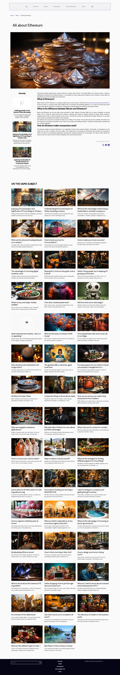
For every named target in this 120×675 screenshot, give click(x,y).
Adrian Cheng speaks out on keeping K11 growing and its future (92, 272)
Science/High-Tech (71, 6)
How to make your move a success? (91, 240)
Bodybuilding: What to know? (22, 552)
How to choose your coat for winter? (25, 458)
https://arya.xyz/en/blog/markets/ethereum (98, 102)
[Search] (26, 662)
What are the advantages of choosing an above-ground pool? (93, 522)
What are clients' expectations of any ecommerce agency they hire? (58, 522)
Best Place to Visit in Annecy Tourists (58, 646)
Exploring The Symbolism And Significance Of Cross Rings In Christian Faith (22, 136)
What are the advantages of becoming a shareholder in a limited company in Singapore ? (92, 211)
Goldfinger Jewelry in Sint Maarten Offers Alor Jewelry (22, 111)
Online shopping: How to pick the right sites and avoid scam (58, 584)
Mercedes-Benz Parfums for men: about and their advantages (59, 428)
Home (12, 15)
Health (45, 6)
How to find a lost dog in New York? (58, 552)
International (56, 6)
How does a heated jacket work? (56, 302)
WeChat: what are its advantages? (90, 302)
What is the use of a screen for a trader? (92, 427)
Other (83, 6)
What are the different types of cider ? (25, 646)
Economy (35, 6)
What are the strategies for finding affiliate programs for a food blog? (90, 459)
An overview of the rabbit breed (23, 615)
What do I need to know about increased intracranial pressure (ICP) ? (93, 584)
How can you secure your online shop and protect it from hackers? (91, 397)
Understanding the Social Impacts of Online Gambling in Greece (58, 210)
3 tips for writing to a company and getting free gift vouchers (90, 491)
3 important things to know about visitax (59, 396)
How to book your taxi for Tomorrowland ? (54, 241)
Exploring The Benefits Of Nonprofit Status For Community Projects (22, 161)
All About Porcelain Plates (21, 396)
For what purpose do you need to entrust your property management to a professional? (93, 367)
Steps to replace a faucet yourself (57, 458)
